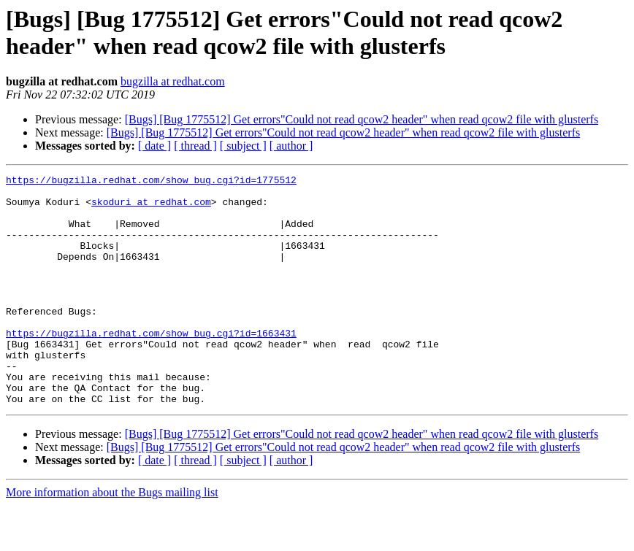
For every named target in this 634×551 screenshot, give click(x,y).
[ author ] (291, 145)
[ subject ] (243, 145)
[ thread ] (195, 145)
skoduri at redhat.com (151, 208)
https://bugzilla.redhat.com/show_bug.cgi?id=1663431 (151, 365)
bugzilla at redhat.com (173, 81)
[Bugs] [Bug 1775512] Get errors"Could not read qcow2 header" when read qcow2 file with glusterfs (361, 119)
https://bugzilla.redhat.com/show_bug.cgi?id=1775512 (151, 181)
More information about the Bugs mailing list (112, 538)
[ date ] (154, 145)
